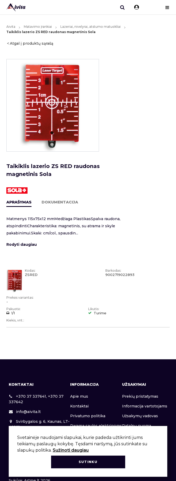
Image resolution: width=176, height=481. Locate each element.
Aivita (10, 27)
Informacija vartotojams (144, 406)
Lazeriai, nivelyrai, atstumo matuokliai (90, 27)
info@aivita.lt (25, 411)
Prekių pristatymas (140, 396)
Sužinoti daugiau (71, 450)
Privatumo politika (87, 416)
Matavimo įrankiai (38, 27)
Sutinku (88, 462)
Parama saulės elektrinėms (96, 425)
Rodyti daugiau (21, 244)
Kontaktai (79, 406)
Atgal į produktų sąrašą (31, 43)
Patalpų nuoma (136, 425)
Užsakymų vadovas (140, 416)
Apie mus (79, 396)
